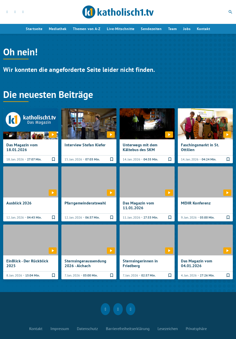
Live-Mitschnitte (120, 28)
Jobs (187, 28)
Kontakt (203, 28)
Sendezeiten (151, 28)
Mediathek (58, 28)
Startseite (34, 28)
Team (172, 28)
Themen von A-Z (87, 28)
